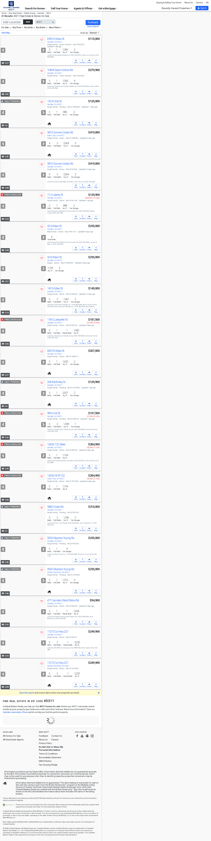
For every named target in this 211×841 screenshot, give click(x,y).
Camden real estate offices (15, 712)
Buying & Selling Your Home (168, 3)
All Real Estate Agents (13, 739)
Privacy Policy (45, 743)
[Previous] (3, 50)
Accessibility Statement (50, 757)
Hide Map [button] (5, 33)
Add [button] (28, 22)
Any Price (16, 27)
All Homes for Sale (12, 736)
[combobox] (6, 27)
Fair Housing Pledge (48, 765)
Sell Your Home (60, 8)
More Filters (54, 27)
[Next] (43, 50)
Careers (199, 3)
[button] (202, 8)
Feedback (43, 736)
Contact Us (56, 736)
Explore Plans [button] (61, 807)
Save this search (26, 693)
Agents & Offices (84, 8)
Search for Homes (36, 8)
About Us (188, 3)
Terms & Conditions (48, 753)
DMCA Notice (45, 761)
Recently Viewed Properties (177, 8)
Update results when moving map (124, 16)
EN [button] (207, 2)
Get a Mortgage (108, 8)
